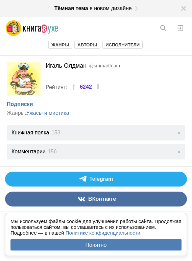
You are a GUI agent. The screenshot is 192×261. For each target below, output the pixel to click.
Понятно (96, 245)
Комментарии (34, 151)
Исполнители (122, 44)
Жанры (60, 44)
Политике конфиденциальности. (104, 233)
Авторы (87, 44)
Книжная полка (36, 132)
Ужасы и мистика (47, 113)
